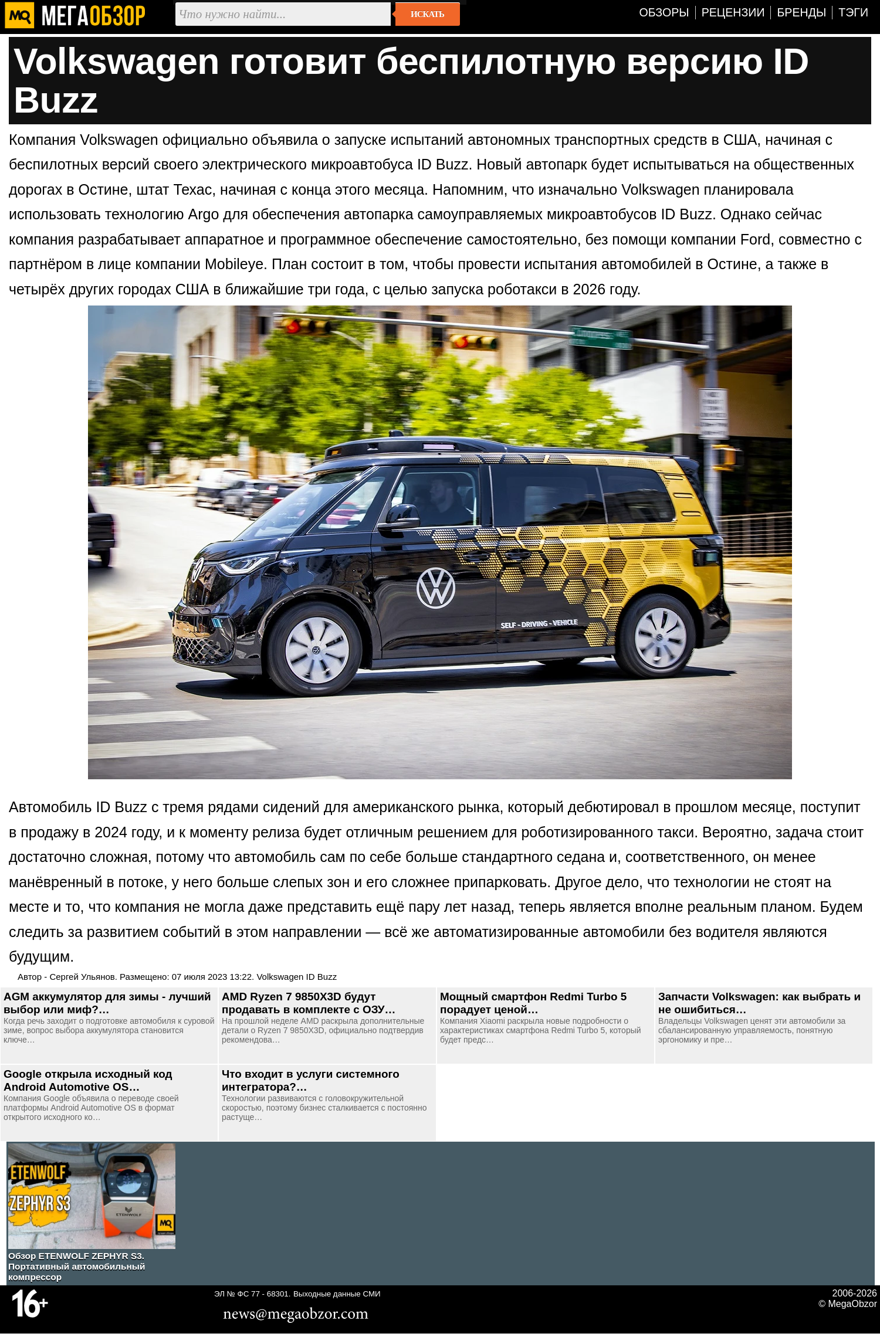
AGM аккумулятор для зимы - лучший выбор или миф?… (107, 1003)
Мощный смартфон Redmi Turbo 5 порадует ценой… (533, 1003)
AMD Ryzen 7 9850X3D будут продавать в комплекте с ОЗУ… (308, 1003)
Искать (427, 14)
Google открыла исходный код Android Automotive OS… (88, 1080)
